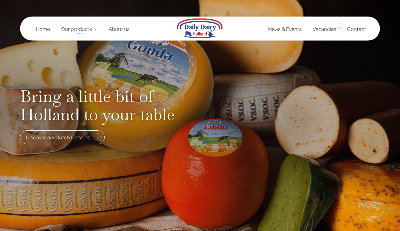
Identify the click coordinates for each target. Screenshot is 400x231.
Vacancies (324, 27)
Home (43, 28)
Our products (79, 28)
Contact (356, 28)
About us (119, 28)
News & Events (285, 28)
